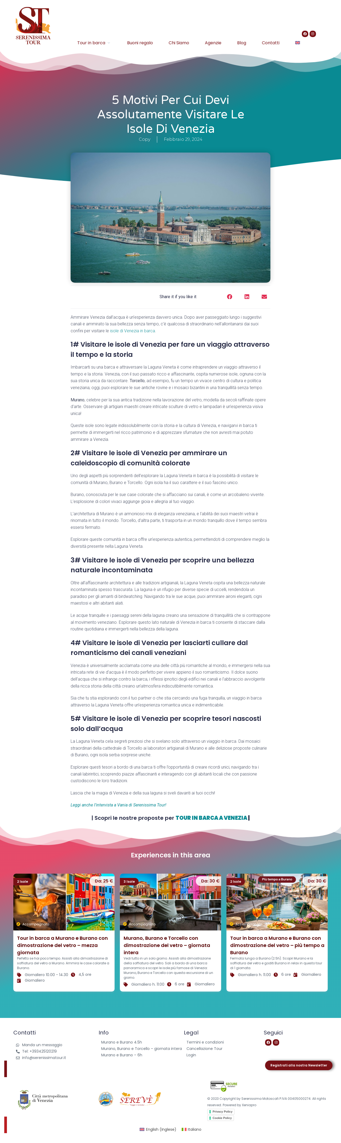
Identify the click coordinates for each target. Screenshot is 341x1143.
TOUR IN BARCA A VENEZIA (211, 818)
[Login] (218, 1055)
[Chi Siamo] (179, 43)
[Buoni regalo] (140, 43)
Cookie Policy (222, 1118)
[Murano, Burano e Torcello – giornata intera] (142, 1049)
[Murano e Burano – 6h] (142, 1055)
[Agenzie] (213, 43)
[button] (230, 297)
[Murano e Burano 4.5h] (142, 1042)
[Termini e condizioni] (218, 1042)
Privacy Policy (223, 1111)
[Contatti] (271, 43)
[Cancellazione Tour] (218, 1049)
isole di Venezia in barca (132, 330)
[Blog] (241, 43)
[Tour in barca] (94, 43)
